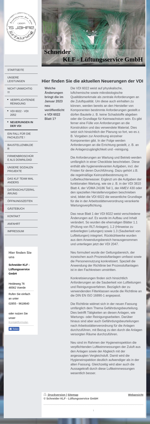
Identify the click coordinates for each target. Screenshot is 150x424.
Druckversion (55, 394)
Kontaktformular (18, 322)
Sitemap (73, 394)
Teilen (14, 329)
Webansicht (135, 394)
